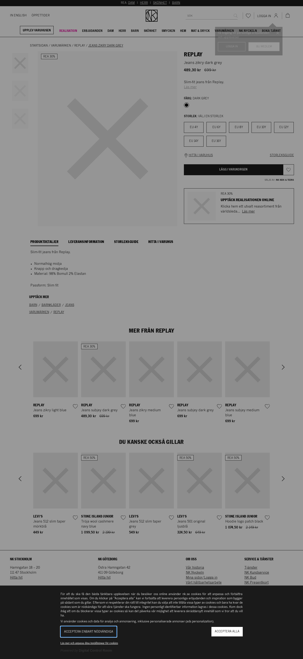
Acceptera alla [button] (227, 631)
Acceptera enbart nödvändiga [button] (88, 631)
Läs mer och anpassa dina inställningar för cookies (89, 643)
